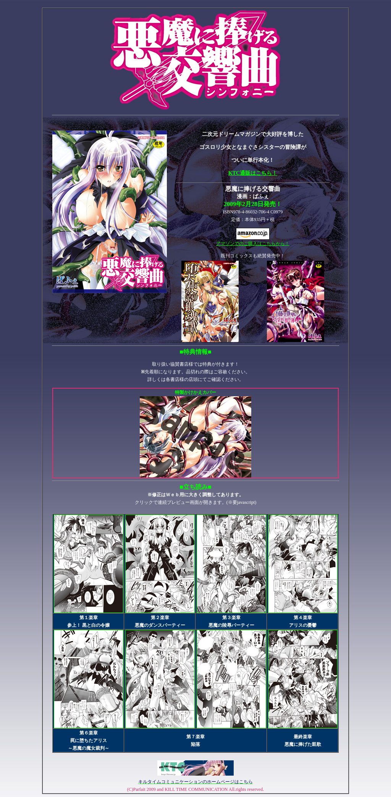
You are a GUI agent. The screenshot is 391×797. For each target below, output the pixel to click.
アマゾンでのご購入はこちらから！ (252, 241)
